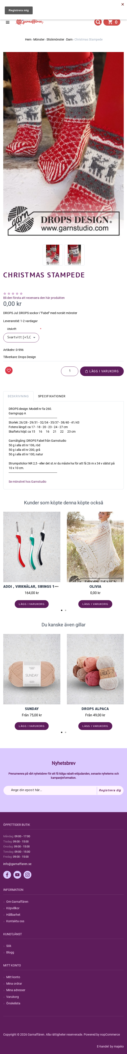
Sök (8, 946)
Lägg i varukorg (102, 371)
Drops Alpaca (95, 708)
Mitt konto (13, 977)
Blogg (10, 952)
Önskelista (13, 1003)
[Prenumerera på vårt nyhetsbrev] (63, 790)
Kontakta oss (15, 921)
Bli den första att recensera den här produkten (34, 298)
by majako (116, 1046)
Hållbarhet (13, 914)
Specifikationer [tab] (52, 396)
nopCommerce (110, 1034)
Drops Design (27, 357)
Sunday (32, 708)
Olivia (95, 586)
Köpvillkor (12, 908)
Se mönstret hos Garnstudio (27, 481)
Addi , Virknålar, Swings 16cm (33, 586)
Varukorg (12, 997)
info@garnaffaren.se (17, 864)
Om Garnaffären (17, 901)
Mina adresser (15, 990)
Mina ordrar (14, 983)
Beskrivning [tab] (18, 396)
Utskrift (11, 329)
